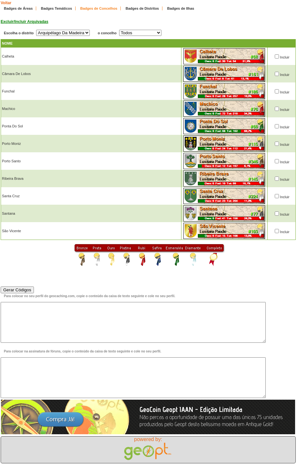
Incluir (284, 57)
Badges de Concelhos (99, 8)
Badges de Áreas (18, 8)
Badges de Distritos (142, 8)
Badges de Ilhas (180, 8)
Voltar (6, 3)
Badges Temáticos (56, 8)
